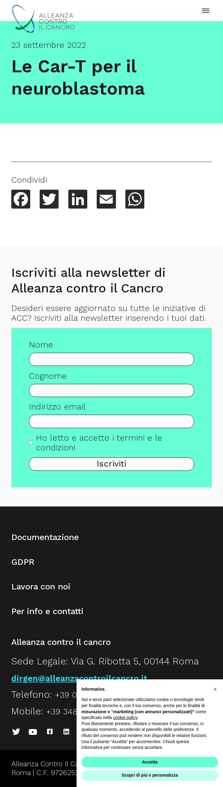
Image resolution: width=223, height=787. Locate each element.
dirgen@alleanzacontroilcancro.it (79, 678)
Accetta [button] (150, 762)
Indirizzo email (57, 410)
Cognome (48, 379)
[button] (215, 689)
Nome (41, 348)
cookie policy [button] (125, 717)
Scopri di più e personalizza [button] (150, 775)
